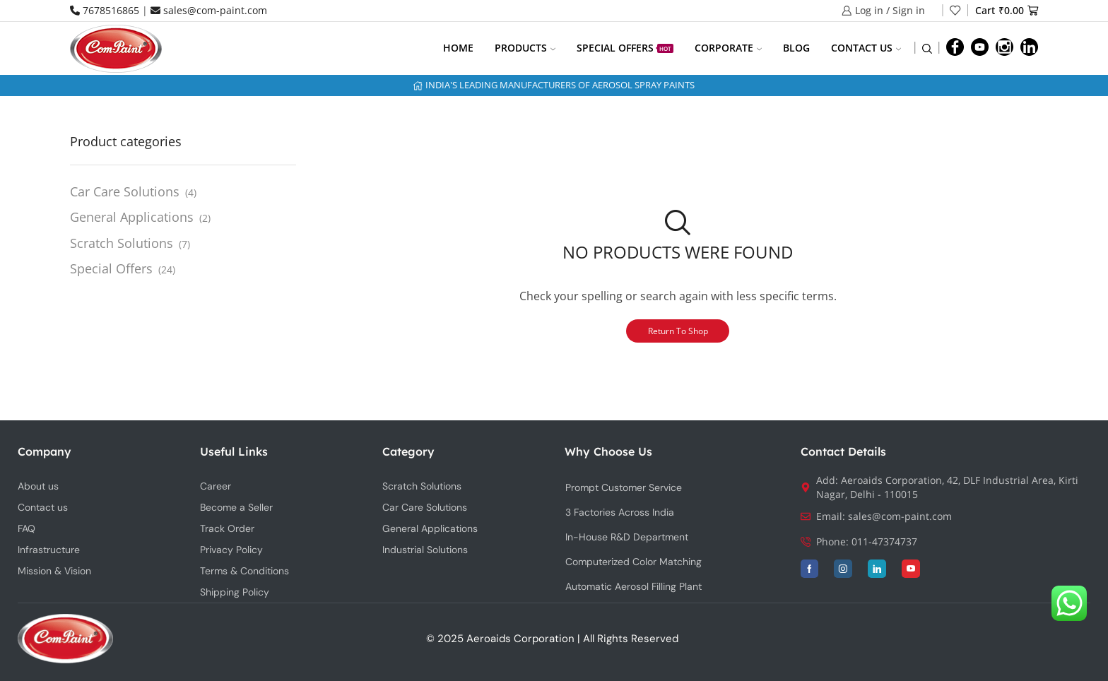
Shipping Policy (234, 592)
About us (38, 486)
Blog (796, 47)
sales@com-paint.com (209, 10)
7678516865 (104, 10)
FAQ (26, 528)
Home (458, 47)
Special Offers (625, 47)
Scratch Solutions (121, 243)
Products (525, 47)
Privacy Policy (231, 549)
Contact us (866, 47)
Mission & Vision (54, 570)
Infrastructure (49, 549)
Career (215, 486)
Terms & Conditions (244, 570)
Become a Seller (236, 507)
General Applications (132, 216)
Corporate (728, 47)
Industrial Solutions (425, 549)
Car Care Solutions (124, 191)
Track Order (227, 528)
